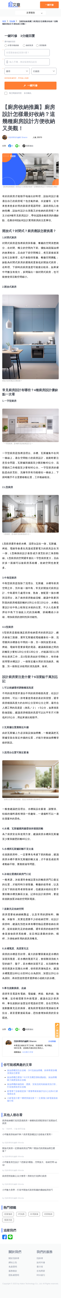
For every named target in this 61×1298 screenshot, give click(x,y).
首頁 (4, 21)
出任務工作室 (27, 1052)
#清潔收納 (48, 1214)
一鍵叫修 (49, 5)
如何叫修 (41, 1262)
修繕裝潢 (28, 45)
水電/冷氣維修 (12, 45)
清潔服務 (41, 45)
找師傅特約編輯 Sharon (17, 137)
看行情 (40, 1266)
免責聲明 (13, 1266)
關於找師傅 (14, 1258)
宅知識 (12, 21)
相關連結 (17, 1052)
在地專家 (41, 1271)
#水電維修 (34, 1214)
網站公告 (13, 1262)
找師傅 (40, 1258)
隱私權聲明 (14, 1275)
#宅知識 (21, 1214)
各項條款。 (28, 93)
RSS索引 (41, 1275)
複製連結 (29, 146)
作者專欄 (52, 1041)
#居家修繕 (8, 1214)
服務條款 (13, 1271)
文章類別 (30, 12)
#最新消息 (8, 1220)
